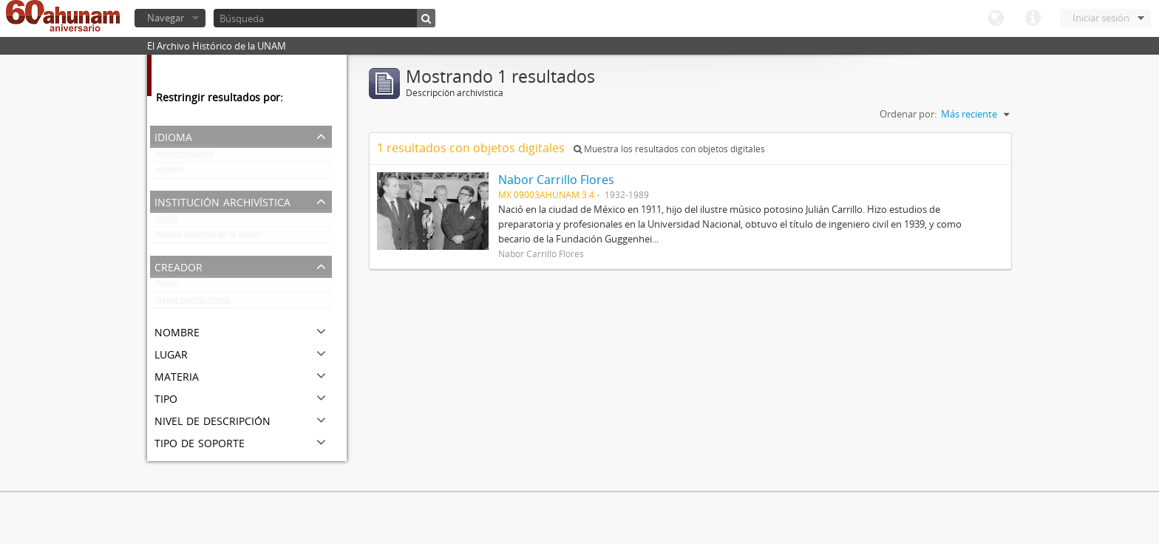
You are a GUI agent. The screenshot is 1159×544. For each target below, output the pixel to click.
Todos (166, 222)
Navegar (165, 17)
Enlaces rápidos (1032, 18)
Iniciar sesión (1101, 17)
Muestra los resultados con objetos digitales (669, 149)
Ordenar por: (908, 113)
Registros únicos (185, 157)
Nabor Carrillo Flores (193, 303)
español (170, 173)
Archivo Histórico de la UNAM (208, 238)
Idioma (995, 18)
